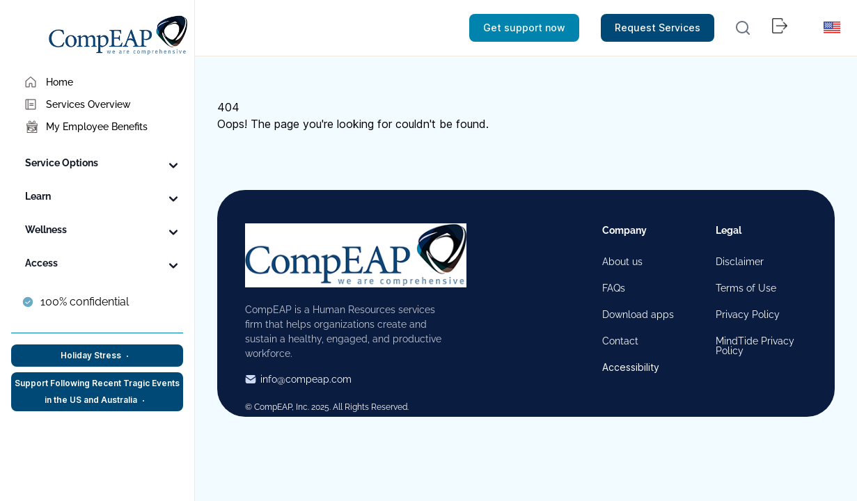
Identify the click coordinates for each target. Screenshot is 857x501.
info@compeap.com (298, 379)
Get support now (524, 27)
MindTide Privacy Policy (755, 346)
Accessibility (630, 367)
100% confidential (84, 301)
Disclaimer (740, 262)
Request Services (657, 27)
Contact (620, 341)
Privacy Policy (748, 314)
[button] (743, 28)
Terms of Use (746, 288)
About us (622, 262)
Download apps (638, 314)
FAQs (613, 288)
